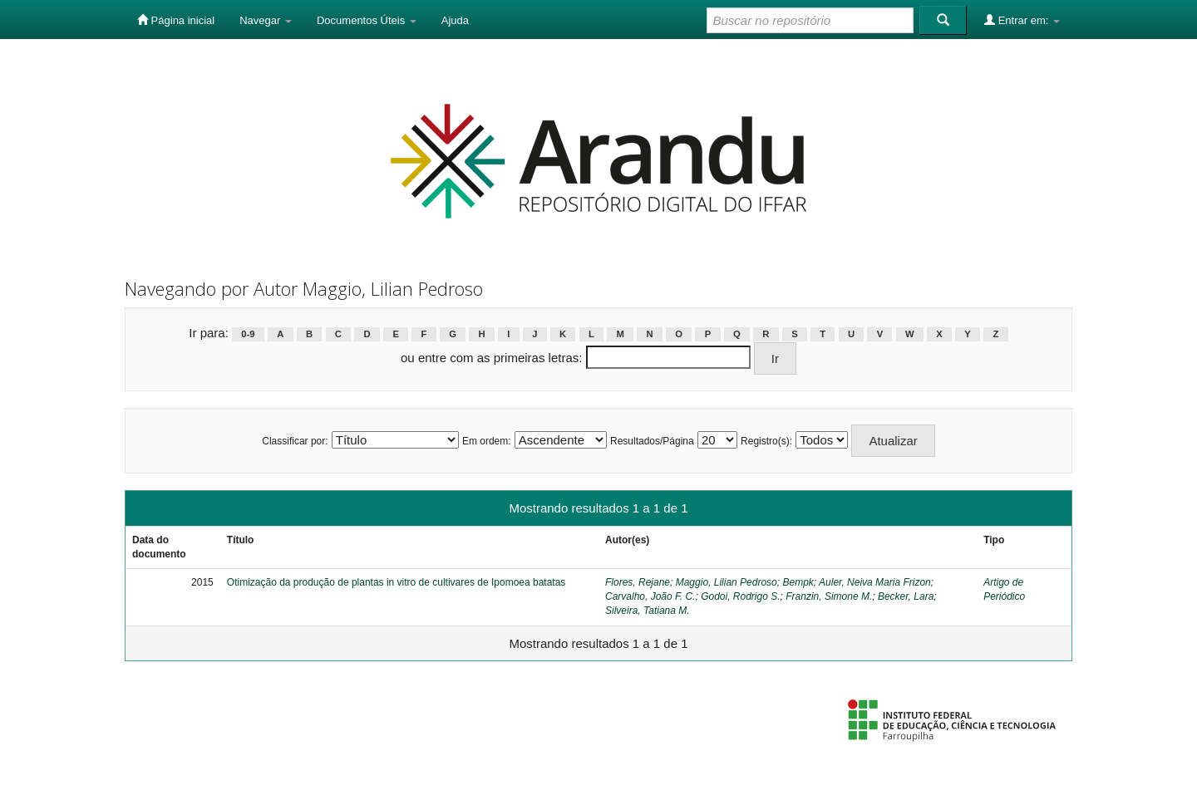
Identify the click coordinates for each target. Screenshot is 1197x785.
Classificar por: (295, 441)
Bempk (797, 582)
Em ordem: (486, 441)
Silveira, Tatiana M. (647, 610)
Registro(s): (766, 441)
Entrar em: (1022, 20)
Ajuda (455, 20)
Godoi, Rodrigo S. (740, 596)
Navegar (265, 20)
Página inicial (175, 20)
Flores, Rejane (637, 582)
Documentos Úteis (366, 20)
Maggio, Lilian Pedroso (726, 582)
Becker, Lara (905, 596)
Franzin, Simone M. (829, 596)
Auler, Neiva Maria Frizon (875, 582)
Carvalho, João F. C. (650, 596)
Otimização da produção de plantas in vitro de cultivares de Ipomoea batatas (396, 582)
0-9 (247, 334)
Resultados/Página (652, 441)
